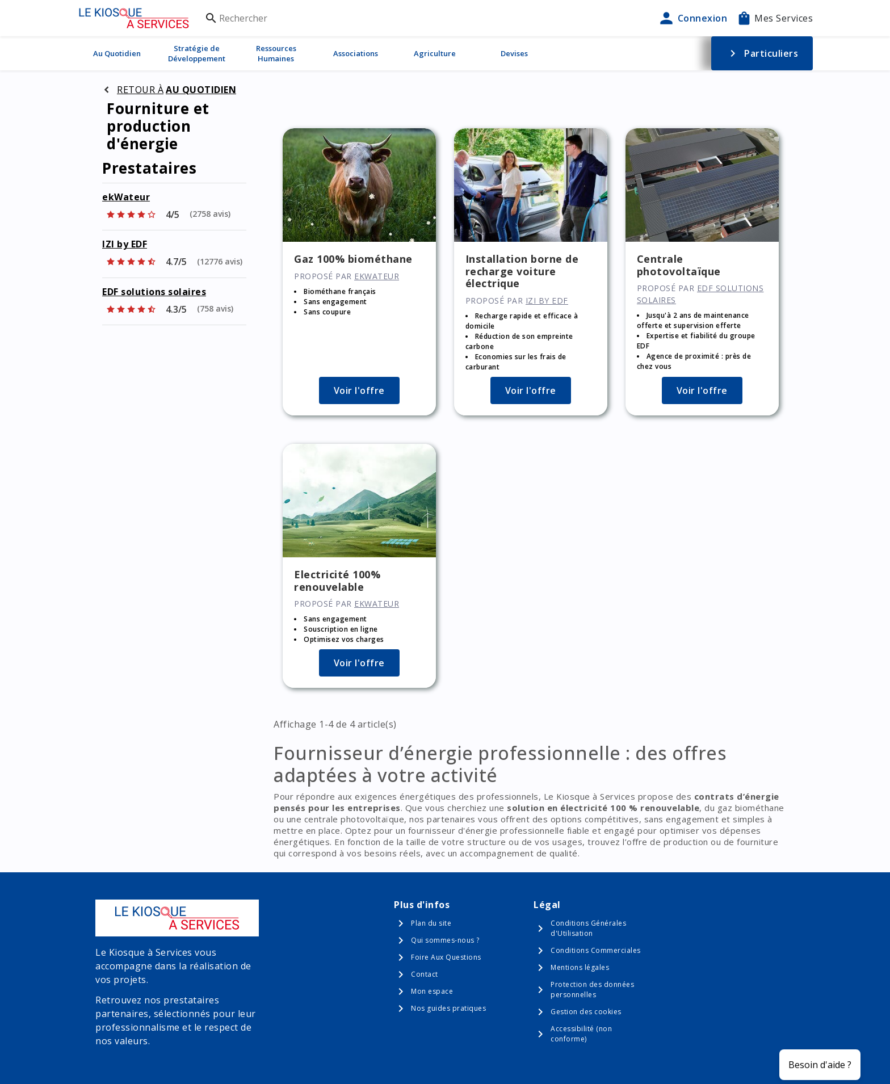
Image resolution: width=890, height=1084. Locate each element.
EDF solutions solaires (154, 291)
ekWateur (126, 197)
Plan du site (431, 923)
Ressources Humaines (276, 53)
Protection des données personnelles (592, 989)
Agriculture (435, 53)
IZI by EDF (124, 244)
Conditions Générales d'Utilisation (588, 928)
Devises (514, 53)
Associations (355, 53)
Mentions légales (580, 967)
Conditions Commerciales (596, 950)
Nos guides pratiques (448, 1008)
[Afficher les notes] (168, 214)
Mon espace (432, 991)
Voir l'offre (359, 390)
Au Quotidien (117, 53)
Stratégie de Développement (196, 53)
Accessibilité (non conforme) (581, 1034)
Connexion (692, 18)
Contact (424, 974)
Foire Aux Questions (446, 957)
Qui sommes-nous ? (445, 940)
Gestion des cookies (586, 1011)
